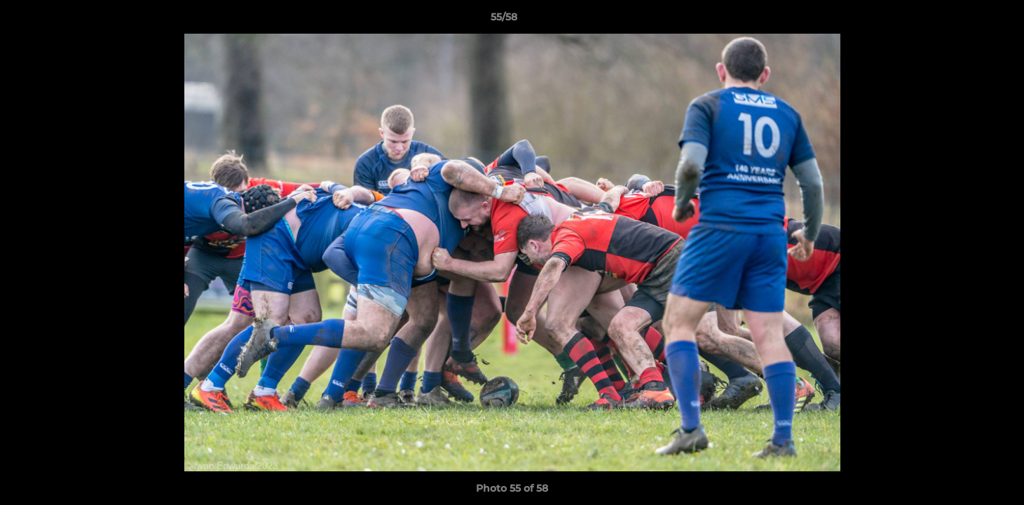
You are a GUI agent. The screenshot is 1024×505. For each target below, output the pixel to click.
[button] (965, 20)
